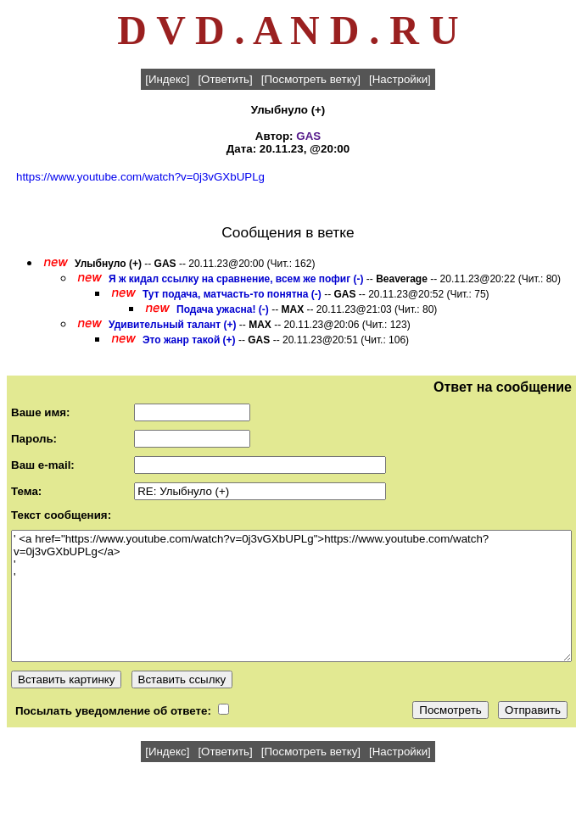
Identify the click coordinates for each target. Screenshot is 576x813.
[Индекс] (167, 79)
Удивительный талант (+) (173, 325)
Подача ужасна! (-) (222, 309)
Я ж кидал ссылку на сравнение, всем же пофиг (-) (236, 279)
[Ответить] (225, 79)
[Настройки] (400, 79)
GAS (308, 136)
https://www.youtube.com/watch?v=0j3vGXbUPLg (140, 176)
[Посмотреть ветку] (311, 79)
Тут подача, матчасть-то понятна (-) (232, 294)
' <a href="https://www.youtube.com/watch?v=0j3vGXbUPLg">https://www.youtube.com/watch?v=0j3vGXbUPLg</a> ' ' (291, 596)
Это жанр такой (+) (189, 340)
